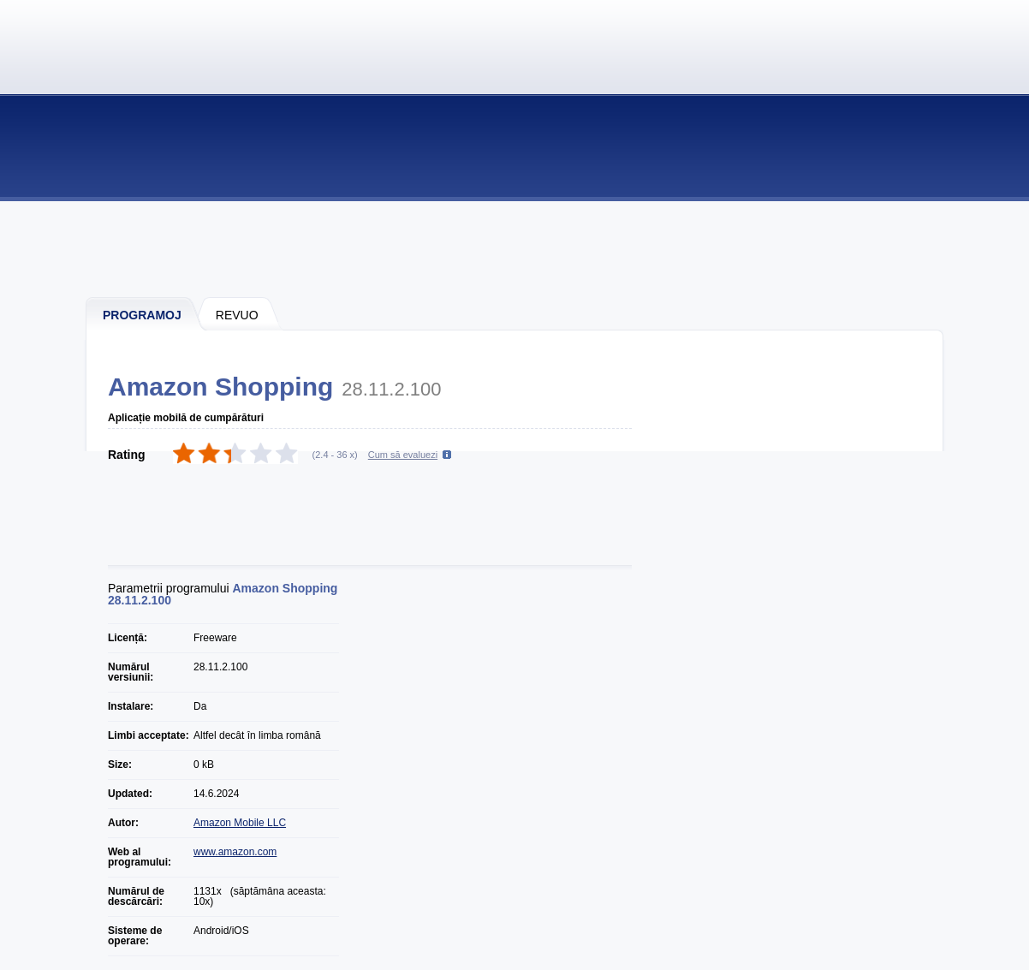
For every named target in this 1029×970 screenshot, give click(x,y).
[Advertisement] (515, 248)
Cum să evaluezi (402, 454)
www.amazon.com (235, 852)
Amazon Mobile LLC (239, 823)
